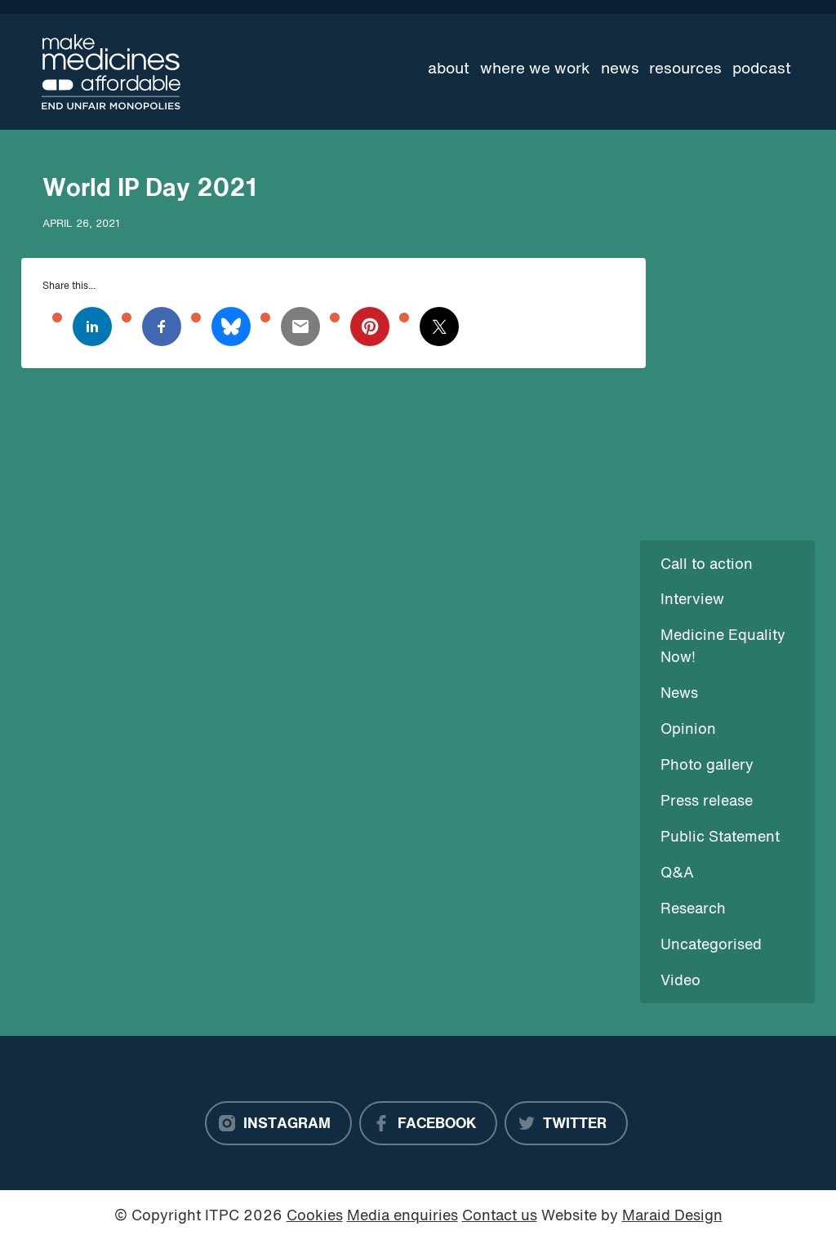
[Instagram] (278, 1123)
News (620, 69)
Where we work (535, 69)
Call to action (706, 565)
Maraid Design (672, 1217)
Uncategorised (711, 946)
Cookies (315, 1217)
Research (693, 910)
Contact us (499, 1217)
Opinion (688, 730)
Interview (692, 600)
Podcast (761, 69)
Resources (685, 69)
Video (680, 982)
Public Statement (720, 838)
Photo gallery (707, 766)
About (448, 69)
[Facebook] (428, 1123)
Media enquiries (402, 1217)
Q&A (677, 874)
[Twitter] (566, 1123)
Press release (706, 802)
